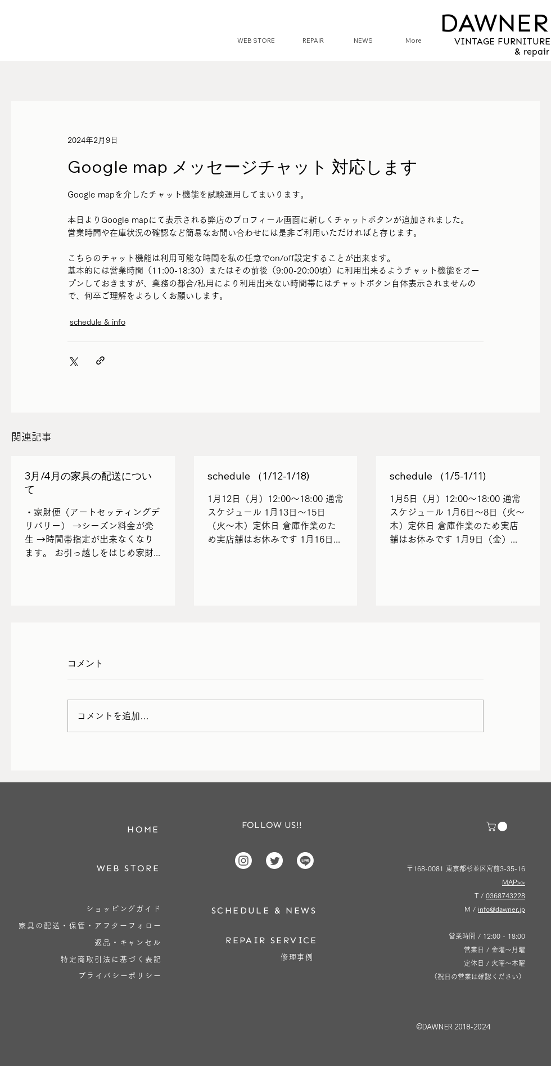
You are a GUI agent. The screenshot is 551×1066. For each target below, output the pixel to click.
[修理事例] (297, 957)
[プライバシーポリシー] (120, 976)
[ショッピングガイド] (123, 909)
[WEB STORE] (128, 868)
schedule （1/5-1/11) (438, 475)
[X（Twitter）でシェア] (72, 360)
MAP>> (513, 882)
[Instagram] (243, 860)
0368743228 (505, 895)
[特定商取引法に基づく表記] (111, 959)
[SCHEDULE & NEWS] (264, 910)
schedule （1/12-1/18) (258, 475)
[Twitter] (274, 860)
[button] (497, 826)
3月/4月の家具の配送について (88, 482)
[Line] (305, 860)
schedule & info (97, 322)
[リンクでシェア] (100, 360)
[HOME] (143, 829)
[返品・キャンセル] (128, 942)
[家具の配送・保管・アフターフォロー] (90, 925)
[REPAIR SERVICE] (271, 940)
